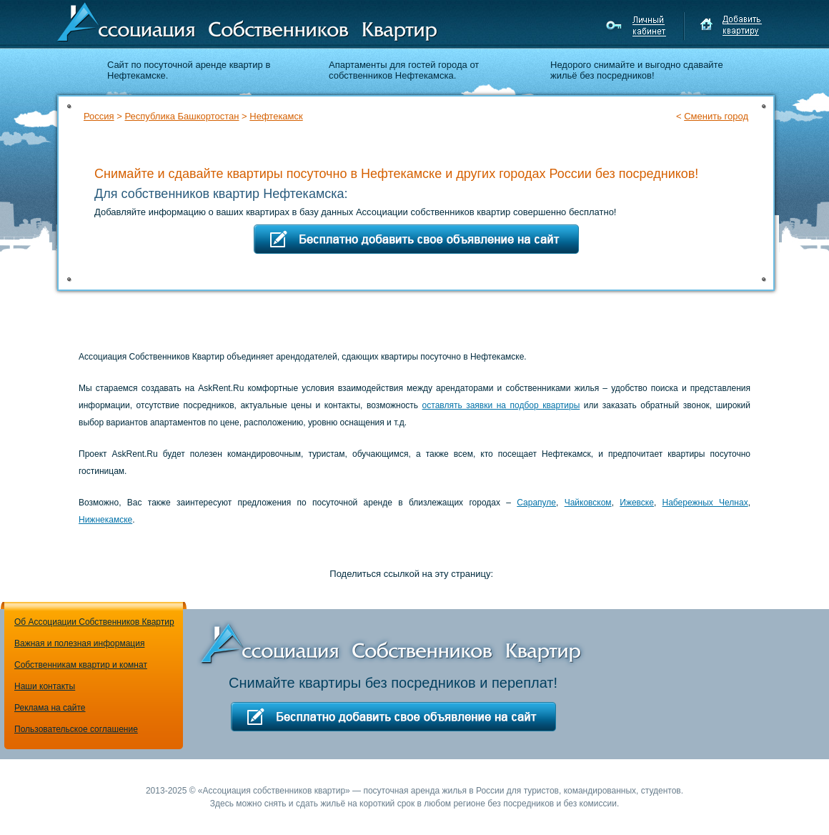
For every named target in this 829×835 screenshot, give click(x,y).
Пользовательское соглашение (76, 729)
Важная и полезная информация (79, 643)
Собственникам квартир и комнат (80, 665)
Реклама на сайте (50, 708)
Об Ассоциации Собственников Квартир (94, 622)
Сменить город (716, 116)
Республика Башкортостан (181, 116)
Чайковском (588, 503)
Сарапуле (536, 503)
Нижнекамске (105, 520)
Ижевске (637, 503)
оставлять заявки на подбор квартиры (501, 405)
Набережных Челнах (705, 503)
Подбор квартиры (678, 141)
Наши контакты (44, 686)
